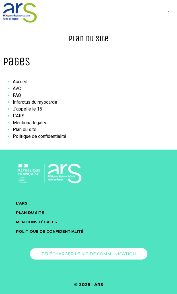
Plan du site (24, 129)
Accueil (20, 81)
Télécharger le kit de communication (88, 253)
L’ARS (18, 116)
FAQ (17, 95)
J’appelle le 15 (27, 109)
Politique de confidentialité (39, 136)
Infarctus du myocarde (35, 102)
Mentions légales (30, 122)
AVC (17, 88)
